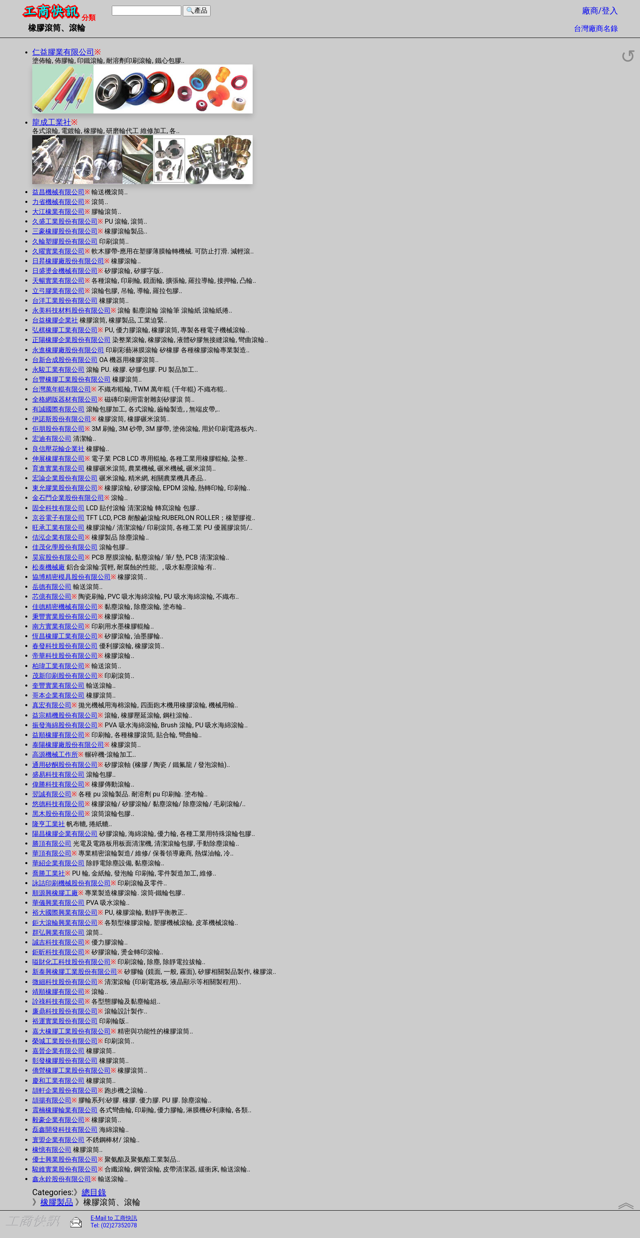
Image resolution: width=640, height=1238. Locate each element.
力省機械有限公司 (58, 202)
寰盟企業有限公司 (58, 1140)
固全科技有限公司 (58, 508)
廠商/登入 (600, 11)
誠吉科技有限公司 (58, 942)
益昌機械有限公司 (58, 192)
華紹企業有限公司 (58, 863)
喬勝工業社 (48, 873)
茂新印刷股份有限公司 (65, 676)
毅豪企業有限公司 (58, 1120)
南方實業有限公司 (58, 626)
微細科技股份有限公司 (65, 982)
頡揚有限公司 (51, 1100)
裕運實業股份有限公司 (65, 1021)
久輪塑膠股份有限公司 (65, 241)
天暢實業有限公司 (58, 280)
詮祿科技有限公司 (58, 1001)
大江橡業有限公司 (58, 212)
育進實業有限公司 (58, 468)
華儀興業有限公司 (58, 903)
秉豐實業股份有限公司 (65, 616)
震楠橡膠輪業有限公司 (65, 1110)
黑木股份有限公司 (58, 814)
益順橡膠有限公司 (58, 735)
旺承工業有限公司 (58, 527)
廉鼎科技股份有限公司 (65, 1011)
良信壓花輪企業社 (58, 449)
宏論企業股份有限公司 (65, 478)
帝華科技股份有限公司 (65, 656)
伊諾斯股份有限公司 (61, 419)
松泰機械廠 (48, 567)
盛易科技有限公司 (58, 774)
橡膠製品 (56, 1202)
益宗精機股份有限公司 (65, 715)
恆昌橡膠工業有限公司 (65, 636)
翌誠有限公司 (51, 794)
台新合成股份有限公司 (65, 360)
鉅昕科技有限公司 (58, 952)
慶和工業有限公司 (58, 1081)
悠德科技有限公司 (58, 804)
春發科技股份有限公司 (65, 646)
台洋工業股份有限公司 (65, 300)
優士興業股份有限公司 (65, 1159)
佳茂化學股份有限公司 (65, 547)
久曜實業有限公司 (58, 251)
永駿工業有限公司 (58, 369)
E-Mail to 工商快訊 (114, 1218)
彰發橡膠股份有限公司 (65, 1061)
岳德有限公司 (51, 587)
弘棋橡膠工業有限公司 (65, 330)
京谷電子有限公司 (58, 518)
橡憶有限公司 (51, 1150)
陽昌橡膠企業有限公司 (65, 834)
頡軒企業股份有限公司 (65, 1090)
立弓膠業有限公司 (58, 291)
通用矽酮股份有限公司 (65, 765)
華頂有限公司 (51, 853)
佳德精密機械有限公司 (65, 607)
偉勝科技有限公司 (58, 784)
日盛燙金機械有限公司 (65, 271)
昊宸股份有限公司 (58, 557)
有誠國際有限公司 (58, 409)
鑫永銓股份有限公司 (61, 1179)
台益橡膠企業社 (55, 320)
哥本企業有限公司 (58, 695)
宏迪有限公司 (51, 438)
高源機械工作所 (55, 754)
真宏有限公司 (51, 705)
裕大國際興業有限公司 (65, 912)
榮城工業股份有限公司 (65, 1041)
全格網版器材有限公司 (65, 399)
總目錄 (94, 1192)
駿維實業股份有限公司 (65, 1169)
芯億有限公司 (51, 596)
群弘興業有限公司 (58, 932)
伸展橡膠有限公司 (58, 458)
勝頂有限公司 (51, 843)
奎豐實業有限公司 (58, 685)
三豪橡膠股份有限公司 (65, 231)
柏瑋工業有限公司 (58, 666)
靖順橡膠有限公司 (58, 992)
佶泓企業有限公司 (58, 537)
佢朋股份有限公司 (58, 429)
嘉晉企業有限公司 (58, 1051)
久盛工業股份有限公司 (65, 221)
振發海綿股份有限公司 (65, 725)
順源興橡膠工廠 (55, 893)
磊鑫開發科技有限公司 (65, 1130)
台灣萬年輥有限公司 (61, 389)
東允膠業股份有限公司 (65, 488)
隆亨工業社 (48, 824)
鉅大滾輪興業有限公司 (65, 923)
